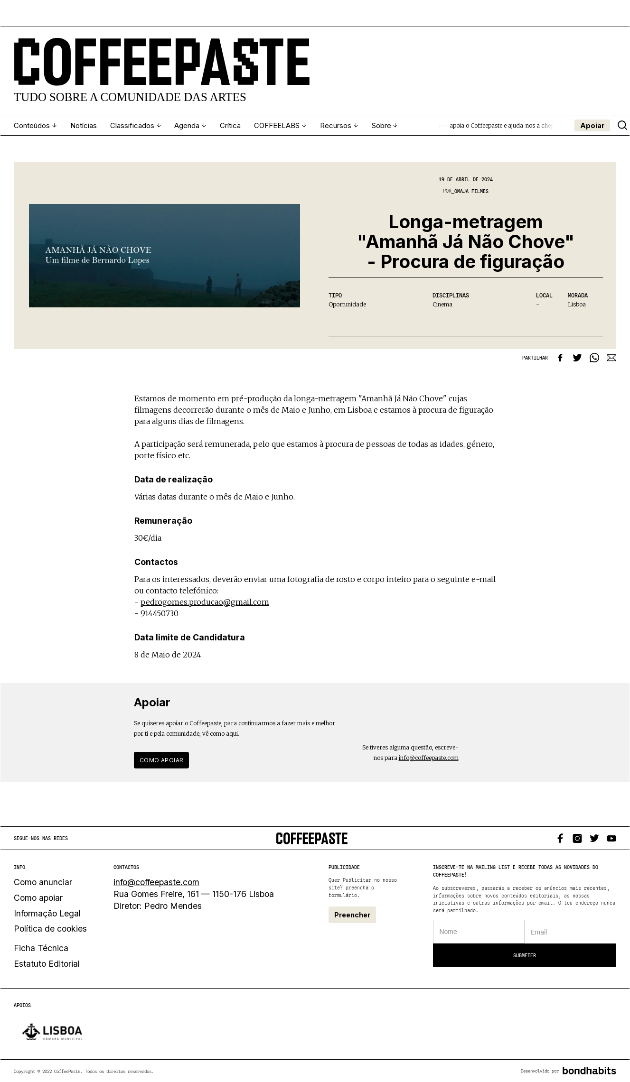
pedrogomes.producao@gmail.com (205, 601)
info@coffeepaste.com (429, 756)
